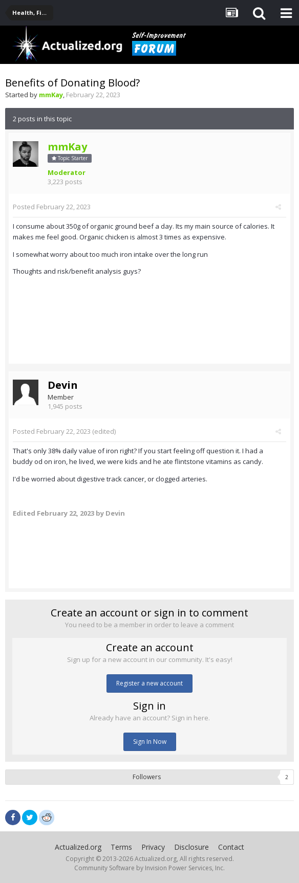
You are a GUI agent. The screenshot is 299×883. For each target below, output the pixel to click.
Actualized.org (78, 847)
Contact (231, 847)
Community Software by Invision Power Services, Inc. (149, 868)
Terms (121, 847)
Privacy (153, 847)
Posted (52, 206)
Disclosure (191, 847)
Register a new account (149, 683)
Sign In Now (149, 741)
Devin (63, 385)
